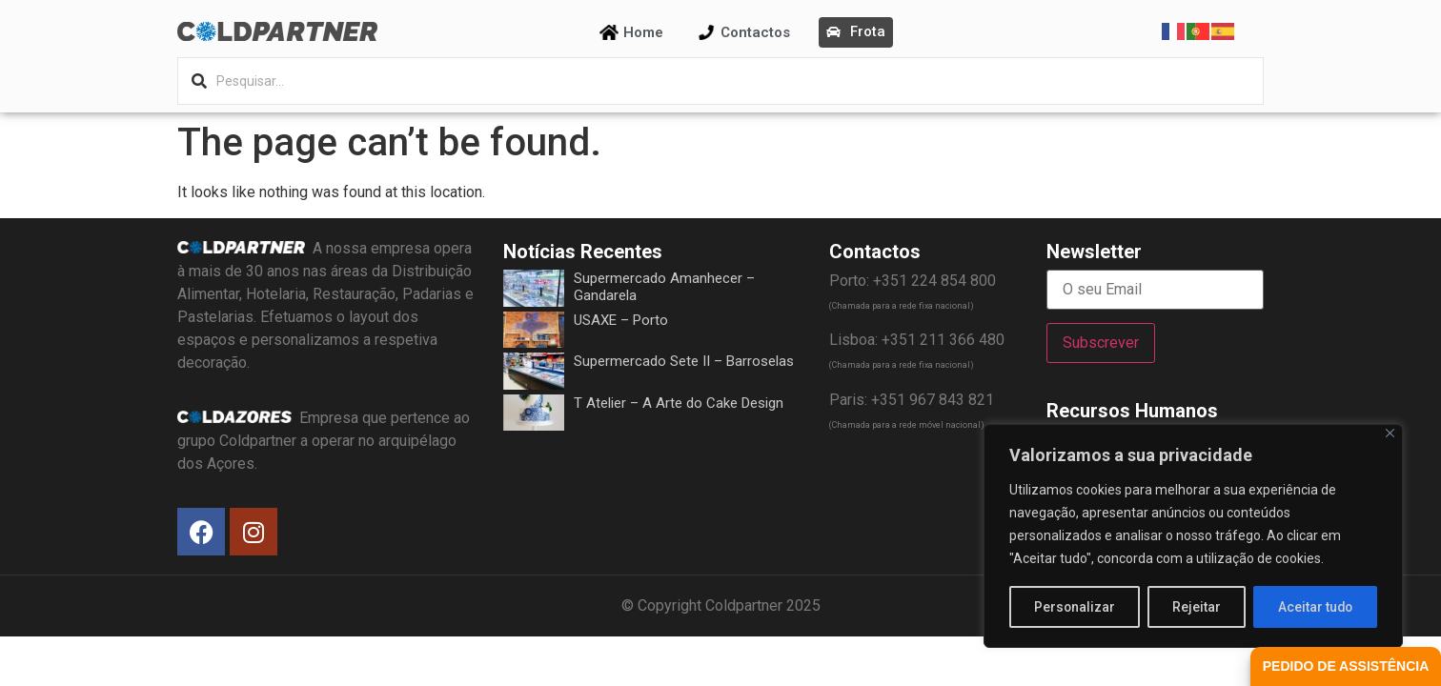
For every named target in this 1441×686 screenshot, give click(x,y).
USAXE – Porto (621, 320)
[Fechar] (1390, 434)
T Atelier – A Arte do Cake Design (678, 403)
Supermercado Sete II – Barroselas (684, 361)
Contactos (755, 32)
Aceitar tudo (1315, 607)
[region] (1193, 536)
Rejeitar (1196, 607)
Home (643, 32)
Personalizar (1075, 607)
